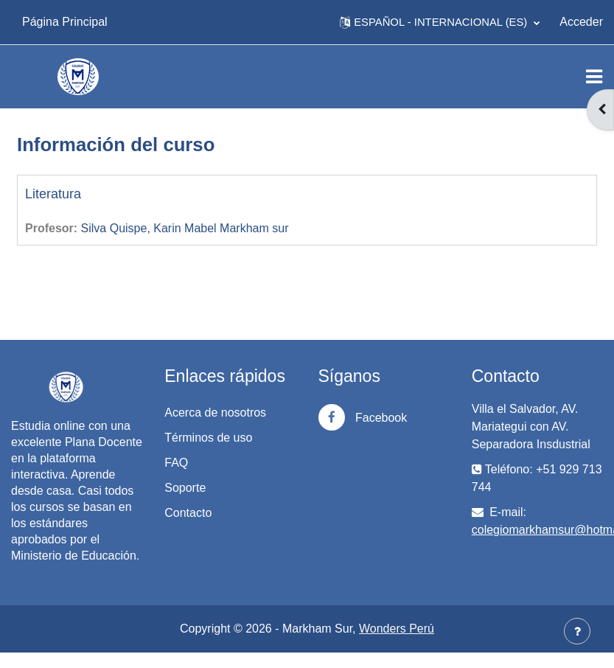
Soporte (185, 487)
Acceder (581, 21)
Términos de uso (208, 437)
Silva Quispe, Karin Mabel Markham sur (185, 228)
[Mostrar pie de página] (577, 631)
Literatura (53, 194)
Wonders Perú (396, 628)
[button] (440, 22)
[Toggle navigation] (594, 76)
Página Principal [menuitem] (65, 21)
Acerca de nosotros (215, 412)
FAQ (176, 462)
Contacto (188, 513)
